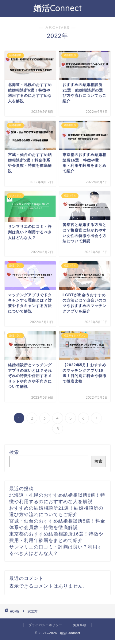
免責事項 (79, 625)
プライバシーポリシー (45, 625)
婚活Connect (57, 8)
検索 (14, 452)
